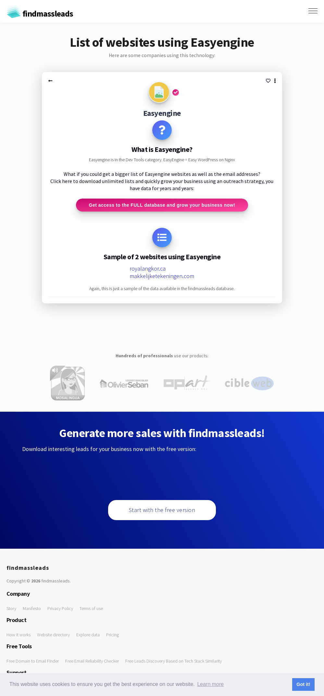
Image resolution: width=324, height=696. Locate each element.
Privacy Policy (60, 608)
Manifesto (32, 608)
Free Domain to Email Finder (32, 661)
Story (11, 608)
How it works (18, 635)
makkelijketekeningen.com (162, 276)
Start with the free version (162, 510)
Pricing (112, 635)
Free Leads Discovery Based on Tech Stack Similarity (173, 661)
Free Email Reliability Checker (92, 661)
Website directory (53, 635)
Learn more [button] (210, 684)
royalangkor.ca (148, 268)
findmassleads (39, 13)
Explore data (88, 635)
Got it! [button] (303, 684)
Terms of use (91, 608)
